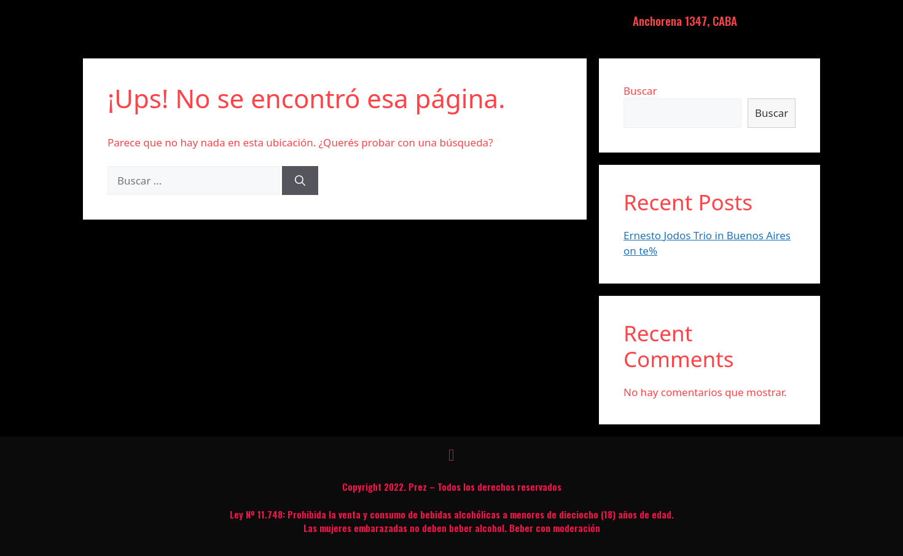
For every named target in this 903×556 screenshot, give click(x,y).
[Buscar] (300, 181)
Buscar (640, 91)
